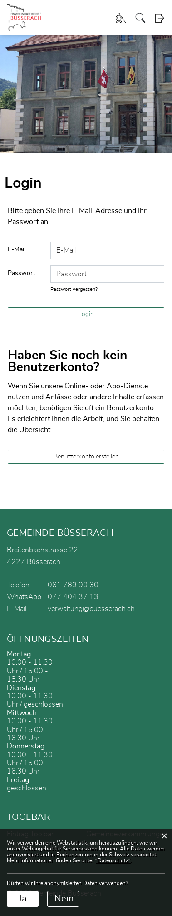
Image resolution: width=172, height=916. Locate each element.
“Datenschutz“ (112, 860)
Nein (64, 898)
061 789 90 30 (73, 585)
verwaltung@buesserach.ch (91, 608)
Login (159, 18)
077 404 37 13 (73, 596)
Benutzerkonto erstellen (86, 456)
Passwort (21, 273)
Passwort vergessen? (74, 289)
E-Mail (16, 249)
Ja (23, 898)
